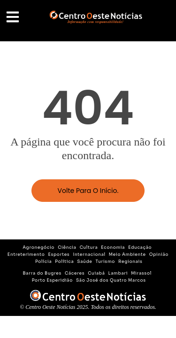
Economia (113, 247)
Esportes (58, 254)
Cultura (89, 247)
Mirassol (141, 273)
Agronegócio (38, 247)
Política (64, 261)
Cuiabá (96, 273)
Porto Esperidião (52, 280)
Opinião (158, 254)
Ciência (67, 247)
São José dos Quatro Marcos (111, 280)
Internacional (89, 254)
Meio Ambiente (127, 254)
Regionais (130, 261)
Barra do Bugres (42, 273)
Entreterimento (26, 254)
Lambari (118, 273)
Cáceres (74, 273)
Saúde (84, 261)
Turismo (105, 261)
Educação (140, 247)
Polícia (43, 261)
